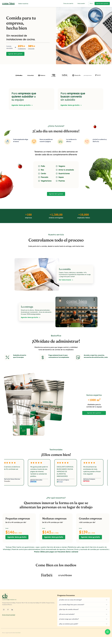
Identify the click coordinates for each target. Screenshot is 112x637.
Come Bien (18, 632)
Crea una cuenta (68, 3)
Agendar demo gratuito (15, 54)
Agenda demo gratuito (102, 3)
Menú (91, 3)
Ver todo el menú (66, 280)
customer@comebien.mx (9, 599)
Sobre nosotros (23, 3)
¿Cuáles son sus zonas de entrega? (70, 600)
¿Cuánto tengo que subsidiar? (69, 619)
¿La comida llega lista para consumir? (71, 604)
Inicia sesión (81, 3)
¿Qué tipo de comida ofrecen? (69, 609)
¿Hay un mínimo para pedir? (68, 624)
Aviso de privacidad (8, 615)
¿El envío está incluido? (67, 614)
